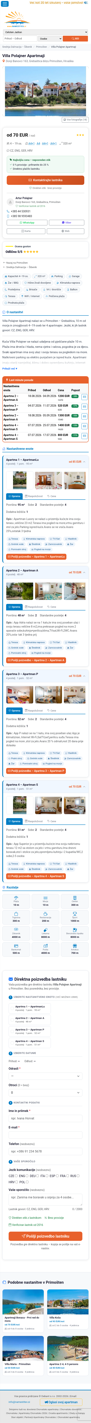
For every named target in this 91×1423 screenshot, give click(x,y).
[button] (45, 250)
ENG (23, 1176)
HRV (13, 1182)
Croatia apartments (58, 1413)
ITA (44, 1176)
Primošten (41, 46)
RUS (74, 1176)
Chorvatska (11, 1413)
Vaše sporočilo (27, 1190)
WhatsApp (27, 222)
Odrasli (15, 1068)
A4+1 (31, 143)
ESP (54, 1176)
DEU (34, 1176)
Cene (51, 496)
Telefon (22, 1144)
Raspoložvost (34, 496)
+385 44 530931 (19, 211)
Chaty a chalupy (77, 1413)
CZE (13, 1176)
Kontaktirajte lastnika (45, 180)
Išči (75, 38)
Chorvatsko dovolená (70, 1409)
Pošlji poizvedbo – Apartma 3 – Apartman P (36, 770)
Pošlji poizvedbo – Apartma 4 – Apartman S (36, 876)
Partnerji (29, 1417)
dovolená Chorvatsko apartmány (43, 1409)
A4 (38, 143)
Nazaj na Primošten (15, 262)
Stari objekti (17, 1417)
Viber (66, 222)
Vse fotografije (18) (75, 119)
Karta (26, 231)
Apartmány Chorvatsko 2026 (33, 1413)
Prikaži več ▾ (9, 368)
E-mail (14, 1127)
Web (65, 231)
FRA (64, 1176)
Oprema (14, 496)
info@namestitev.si (19, 1402)
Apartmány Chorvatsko (44, 1417)
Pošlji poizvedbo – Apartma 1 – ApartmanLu (36, 556)
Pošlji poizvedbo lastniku (45, 1236)
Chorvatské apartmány (69, 1417)
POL (23, 1182)
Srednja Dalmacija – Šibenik (17, 46)
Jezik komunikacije (30, 1170)
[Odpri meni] (5, 4)
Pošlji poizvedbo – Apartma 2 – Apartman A (36, 660)
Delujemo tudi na (17, 1409)
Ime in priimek (19, 1111)
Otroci (19, 1085)
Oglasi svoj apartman (61, 1402)
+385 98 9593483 (19, 216)
